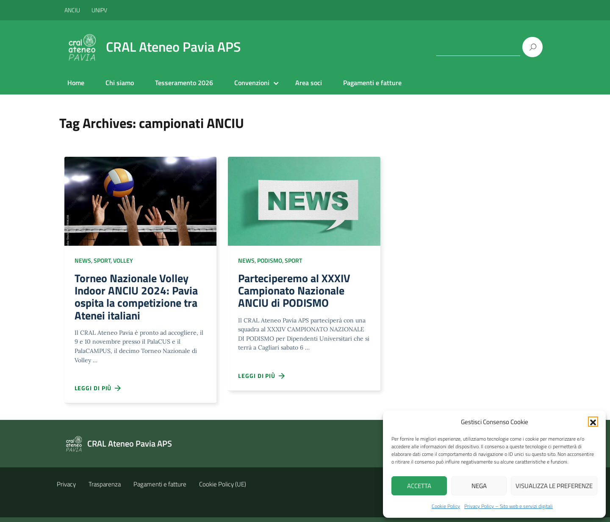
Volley (123, 260)
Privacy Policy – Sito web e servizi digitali (508, 506)
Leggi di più (98, 393)
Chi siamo (119, 83)
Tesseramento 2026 (184, 83)
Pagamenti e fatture (372, 83)
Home (75, 83)
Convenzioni (251, 83)
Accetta (419, 486)
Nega (479, 486)
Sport (102, 260)
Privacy (66, 489)
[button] (593, 421)
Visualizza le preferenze (554, 486)
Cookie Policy (446, 506)
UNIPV (99, 10)
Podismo (269, 260)
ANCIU (72, 10)
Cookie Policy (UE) (222, 489)
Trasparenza (105, 489)
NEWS (83, 260)
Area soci (308, 83)
